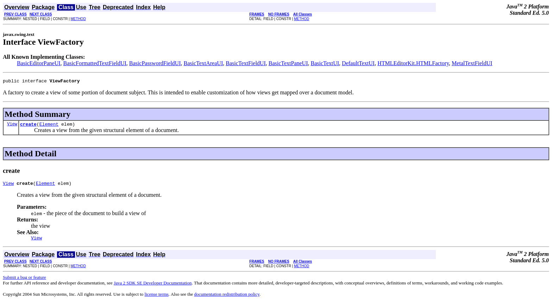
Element (49, 126)
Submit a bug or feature (24, 281)
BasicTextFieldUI (246, 63)
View (12, 126)
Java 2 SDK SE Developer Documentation (153, 287)
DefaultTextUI (358, 63)
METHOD (78, 19)
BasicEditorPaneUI (39, 63)
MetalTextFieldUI (472, 63)
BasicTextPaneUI (288, 63)
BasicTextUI (324, 63)
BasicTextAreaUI (203, 63)
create (28, 126)
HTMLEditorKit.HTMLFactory (413, 63)
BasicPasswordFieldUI (155, 63)
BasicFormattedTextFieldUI (94, 63)
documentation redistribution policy (226, 298)
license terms (157, 298)
